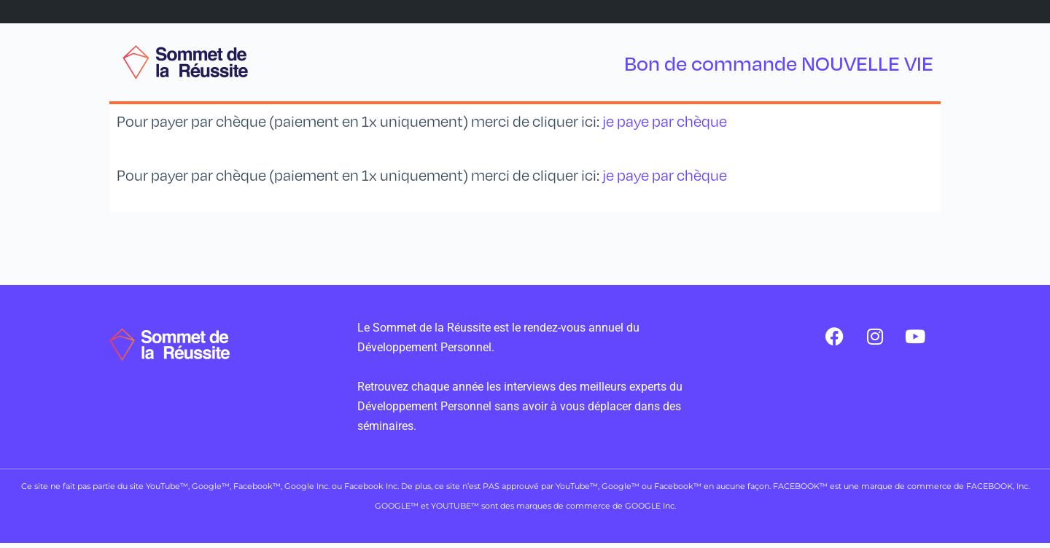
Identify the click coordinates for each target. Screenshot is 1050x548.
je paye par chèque (664, 121)
